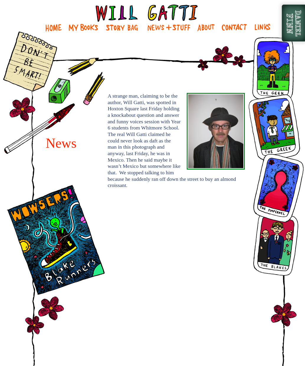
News (168, 28)
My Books (83, 28)
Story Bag (122, 28)
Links (262, 28)
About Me (206, 28)
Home (54, 28)
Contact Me (234, 28)
